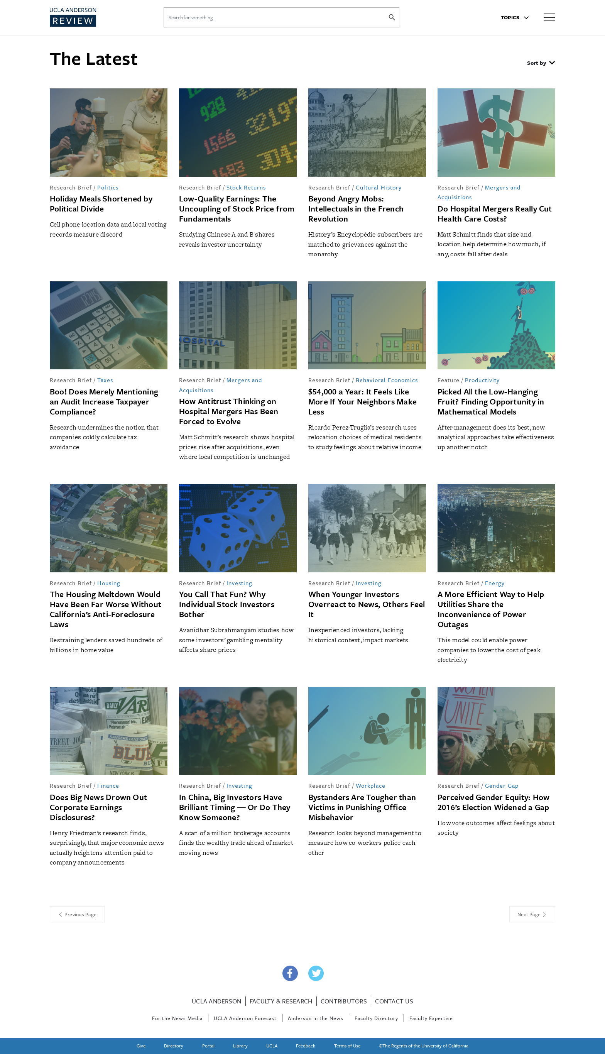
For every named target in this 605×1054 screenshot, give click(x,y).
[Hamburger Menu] (549, 16)
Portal (208, 1045)
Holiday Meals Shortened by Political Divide (101, 203)
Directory (173, 1045)
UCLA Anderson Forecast (245, 1018)
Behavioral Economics (387, 380)
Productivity (482, 380)
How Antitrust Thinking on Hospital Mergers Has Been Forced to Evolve (229, 411)
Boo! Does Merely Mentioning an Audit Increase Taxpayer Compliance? (104, 401)
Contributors (344, 1001)
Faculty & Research (281, 1001)
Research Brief (71, 187)
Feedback (305, 1045)
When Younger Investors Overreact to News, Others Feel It (366, 604)
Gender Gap (502, 785)
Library (240, 1045)
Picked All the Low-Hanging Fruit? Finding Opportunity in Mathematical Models (491, 401)
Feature (449, 380)
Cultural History (379, 187)
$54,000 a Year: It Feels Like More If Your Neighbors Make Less (362, 401)
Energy (495, 583)
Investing (239, 583)
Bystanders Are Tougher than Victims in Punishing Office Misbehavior (362, 807)
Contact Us (394, 1001)
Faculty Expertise (431, 1018)
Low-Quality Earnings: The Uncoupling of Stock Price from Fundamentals (237, 208)
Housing (108, 583)
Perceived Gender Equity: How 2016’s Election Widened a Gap (493, 802)
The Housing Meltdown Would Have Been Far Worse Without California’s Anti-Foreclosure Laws (105, 609)
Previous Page (77, 914)
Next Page (532, 914)
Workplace (370, 785)
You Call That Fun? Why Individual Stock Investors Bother (226, 604)
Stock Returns (246, 187)
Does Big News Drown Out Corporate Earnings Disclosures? (98, 807)
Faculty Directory (376, 1018)
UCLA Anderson (216, 1001)
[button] (541, 63)
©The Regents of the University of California (423, 1045)
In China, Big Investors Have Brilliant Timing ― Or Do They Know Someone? (234, 807)
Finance (108, 785)
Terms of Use (347, 1045)
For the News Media (177, 1018)
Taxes (105, 380)
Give (141, 1045)
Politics (107, 187)
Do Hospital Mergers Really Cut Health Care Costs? (495, 213)
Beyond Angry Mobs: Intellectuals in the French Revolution (356, 208)
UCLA (271, 1045)
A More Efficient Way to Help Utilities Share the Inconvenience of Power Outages (491, 609)
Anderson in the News (315, 1018)
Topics (515, 17)
